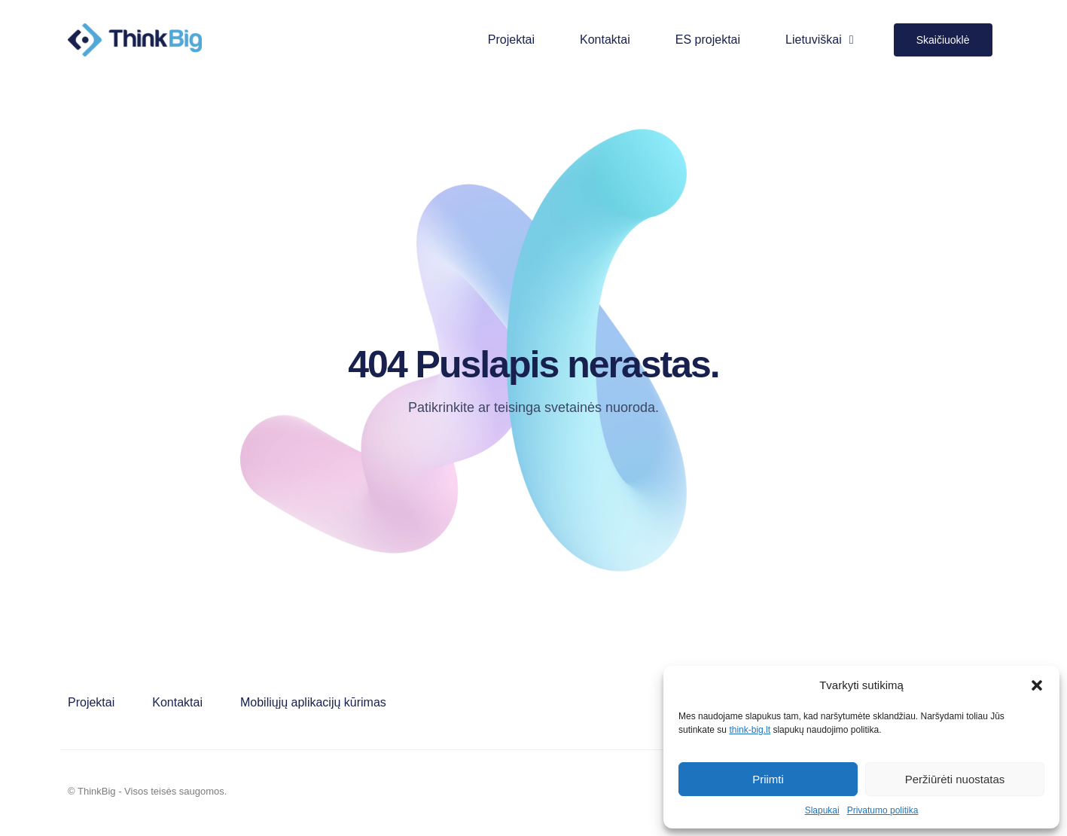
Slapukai (822, 810)
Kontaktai (605, 39)
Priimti (768, 779)
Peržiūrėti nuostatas (955, 779)
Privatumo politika (883, 810)
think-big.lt (749, 730)
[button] (1036, 685)
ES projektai (707, 39)
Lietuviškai (819, 39)
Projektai (511, 39)
